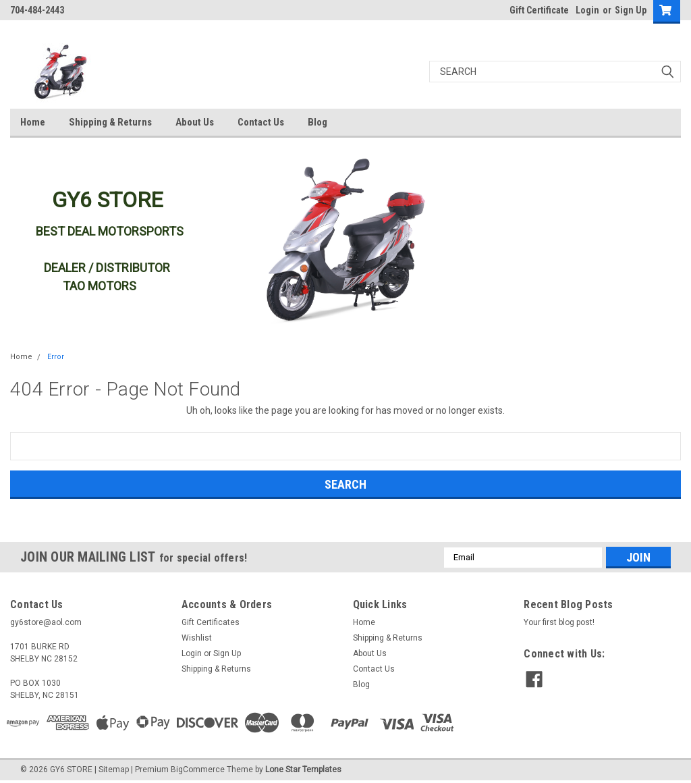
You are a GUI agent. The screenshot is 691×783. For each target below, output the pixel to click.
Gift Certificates (211, 622)
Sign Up (630, 10)
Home (32, 122)
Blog (317, 122)
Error (55, 356)
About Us (194, 122)
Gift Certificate (539, 10)
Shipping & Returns (110, 122)
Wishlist (197, 638)
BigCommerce (198, 769)
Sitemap (114, 769)
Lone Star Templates (303, 769)
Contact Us (261, 122)
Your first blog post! (559, 622)
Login (587, 10)
